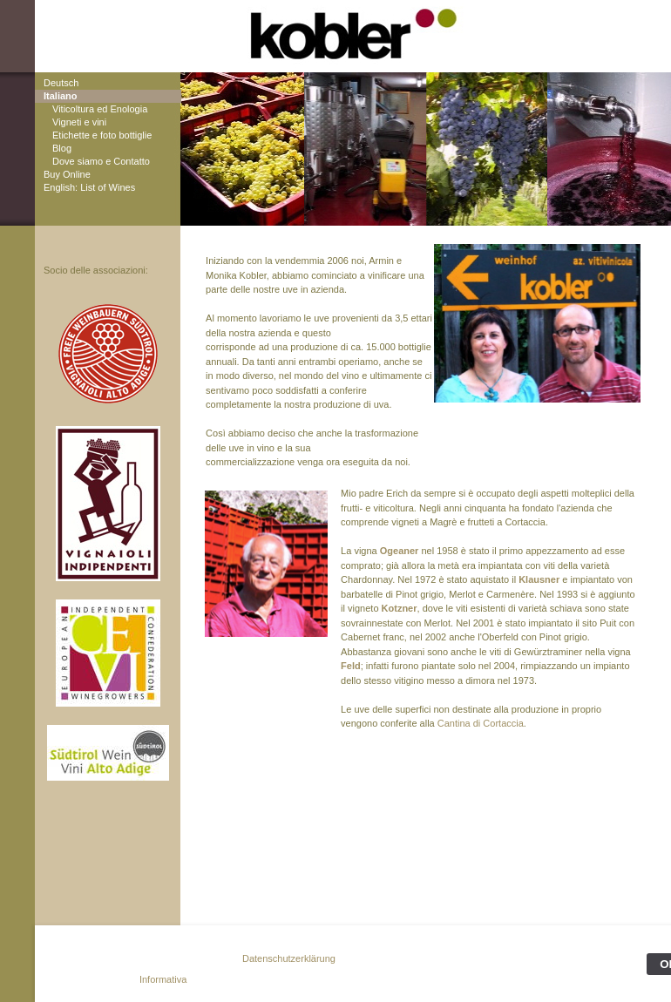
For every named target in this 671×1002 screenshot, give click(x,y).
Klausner (538, 579)
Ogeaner (399, 550)
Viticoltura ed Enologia (99, 109)
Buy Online (67, 174)
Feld (351, 665)
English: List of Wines (89, 187)
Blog (61, 148)
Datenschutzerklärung (289, 958)
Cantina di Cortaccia (480, 723)
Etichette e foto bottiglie (102, 135)
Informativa (162, 979)
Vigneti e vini (79, 122)
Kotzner (399, 608)
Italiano (61, 96)
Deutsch (61, 83)
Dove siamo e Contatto (101, 161)
